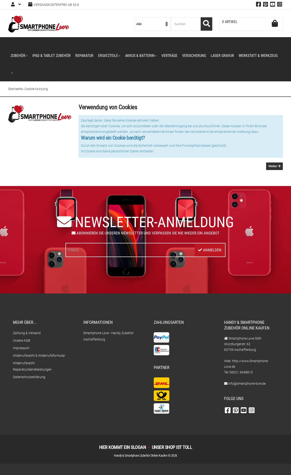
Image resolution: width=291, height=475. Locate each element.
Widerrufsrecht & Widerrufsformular (39, 355)
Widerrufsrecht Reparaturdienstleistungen (32, 366)
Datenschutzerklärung (29, 377)
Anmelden (210, 250)
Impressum (21, 348)
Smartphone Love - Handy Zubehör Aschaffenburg (108, 336)
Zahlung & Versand (27, 333)
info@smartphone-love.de (247, 383)
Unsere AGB (21, 340)
